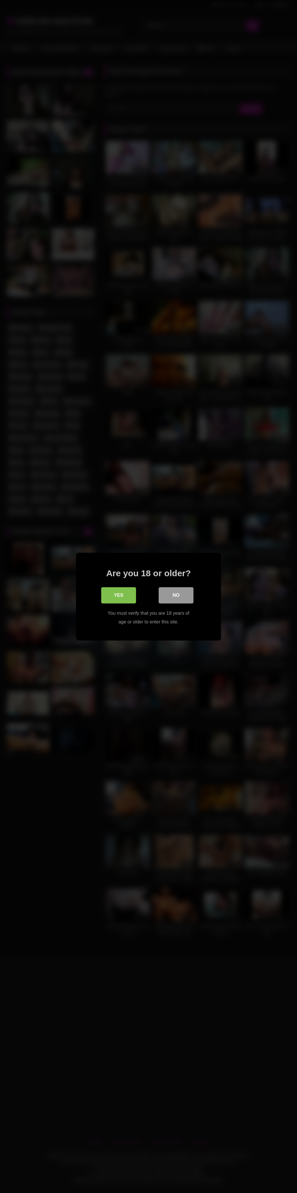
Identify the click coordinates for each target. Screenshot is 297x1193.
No (176, 594)
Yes (118, 594)
